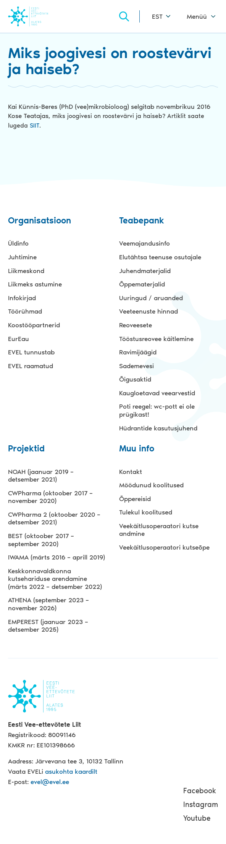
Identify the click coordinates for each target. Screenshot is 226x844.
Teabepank (141, 221)
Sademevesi (136, 366)
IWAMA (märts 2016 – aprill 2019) (56, 557)
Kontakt (130, 471)
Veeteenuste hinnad (148, 311)
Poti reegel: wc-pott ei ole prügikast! (157, 410)
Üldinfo (18, 243)
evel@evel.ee (50, 782)
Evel (38, 16)
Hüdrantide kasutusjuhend (158, 428)
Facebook (199, 790)
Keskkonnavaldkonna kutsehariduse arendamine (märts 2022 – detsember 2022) (55, 578)
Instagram (200, 804)
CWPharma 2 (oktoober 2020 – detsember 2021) (54, 518)
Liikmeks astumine (35, 284)
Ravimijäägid (138, 352)
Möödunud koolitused (151, 485)
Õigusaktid (135, 379)
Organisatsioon (39, 221)
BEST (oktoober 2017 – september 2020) (41, 540)
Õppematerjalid (142, 284)
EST (157, 16)
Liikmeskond (26, 271)
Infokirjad (22, 298)
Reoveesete (135, 325)
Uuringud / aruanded (151, 298)
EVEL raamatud (30, 366)
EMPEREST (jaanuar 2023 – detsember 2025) (48, 626)
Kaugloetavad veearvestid (157, 393)
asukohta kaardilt (71, 771)
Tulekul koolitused (145, 512)
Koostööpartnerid (34, 325)
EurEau (18, 339)
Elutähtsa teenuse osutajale (160, 257)
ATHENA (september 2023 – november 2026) (48, 604)
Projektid (26, 449)
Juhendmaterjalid (145, 271)
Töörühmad (25, 311)
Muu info (136, 449)
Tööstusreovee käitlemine (156, 339)
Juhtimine (22, 257)
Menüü (197, 16)
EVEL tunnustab (31, 352)
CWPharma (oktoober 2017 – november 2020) (50, 497)
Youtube (196, 818)
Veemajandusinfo (144, 243)
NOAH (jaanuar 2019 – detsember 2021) (41, 475)
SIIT (34, 125)
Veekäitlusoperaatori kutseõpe (164, 547)
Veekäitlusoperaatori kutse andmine (159, 530)
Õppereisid (135, 499)
